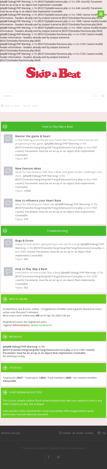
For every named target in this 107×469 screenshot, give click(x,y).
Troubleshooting (57, 231)
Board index (31, 105)
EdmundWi (9, 381)
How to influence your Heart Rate (38, 200)
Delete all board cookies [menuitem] (78, 433)
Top (104, 433)
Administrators (20, 325)
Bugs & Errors (24, 240)
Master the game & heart (32, 136)
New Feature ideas (28, 168)
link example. (37, 404)
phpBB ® (42, 448)
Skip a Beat (12, 105)
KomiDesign (78, 448)
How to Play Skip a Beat (57, 126)
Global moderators (41, 325)
